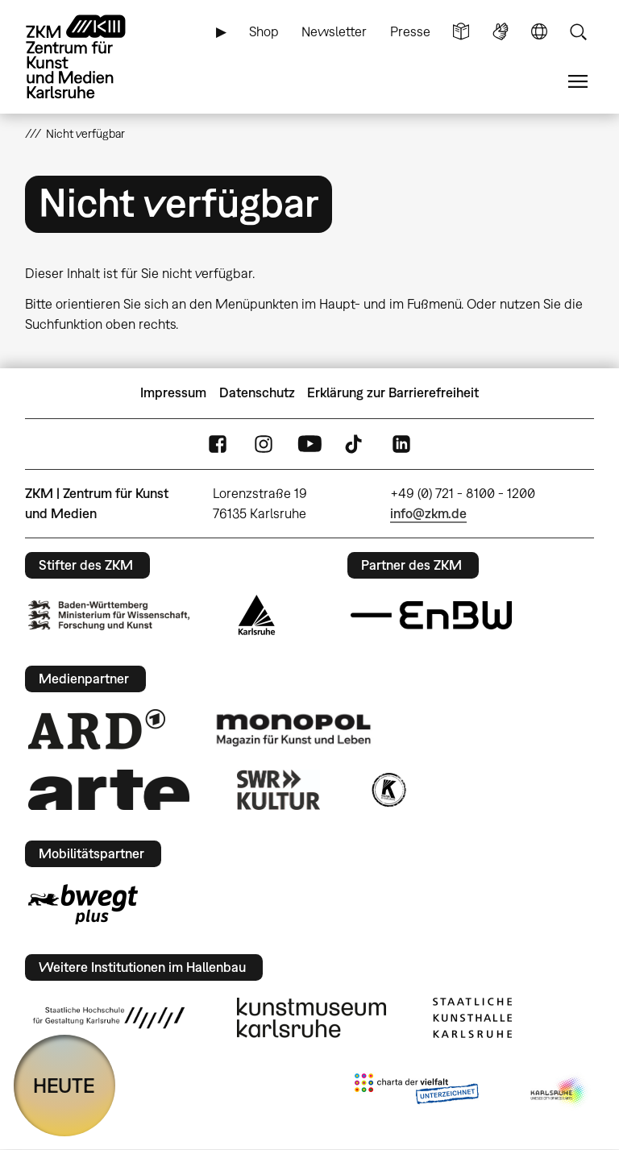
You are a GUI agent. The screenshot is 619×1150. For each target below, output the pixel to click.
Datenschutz (257, 392)
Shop (264, 31)
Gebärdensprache (500, 32)
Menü (578, 82)
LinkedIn (401, 444)
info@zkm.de (428, 513)
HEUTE (64, 1085)
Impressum (173, 392)
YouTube (309, 444)
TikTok (355, 444)
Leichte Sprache (461, 32)
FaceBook (217, 444)
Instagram (263, 444)
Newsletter (334, 31)
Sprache (539, 32)
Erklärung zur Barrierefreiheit (393, 392)
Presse (410, 31)
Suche (578, 32)
